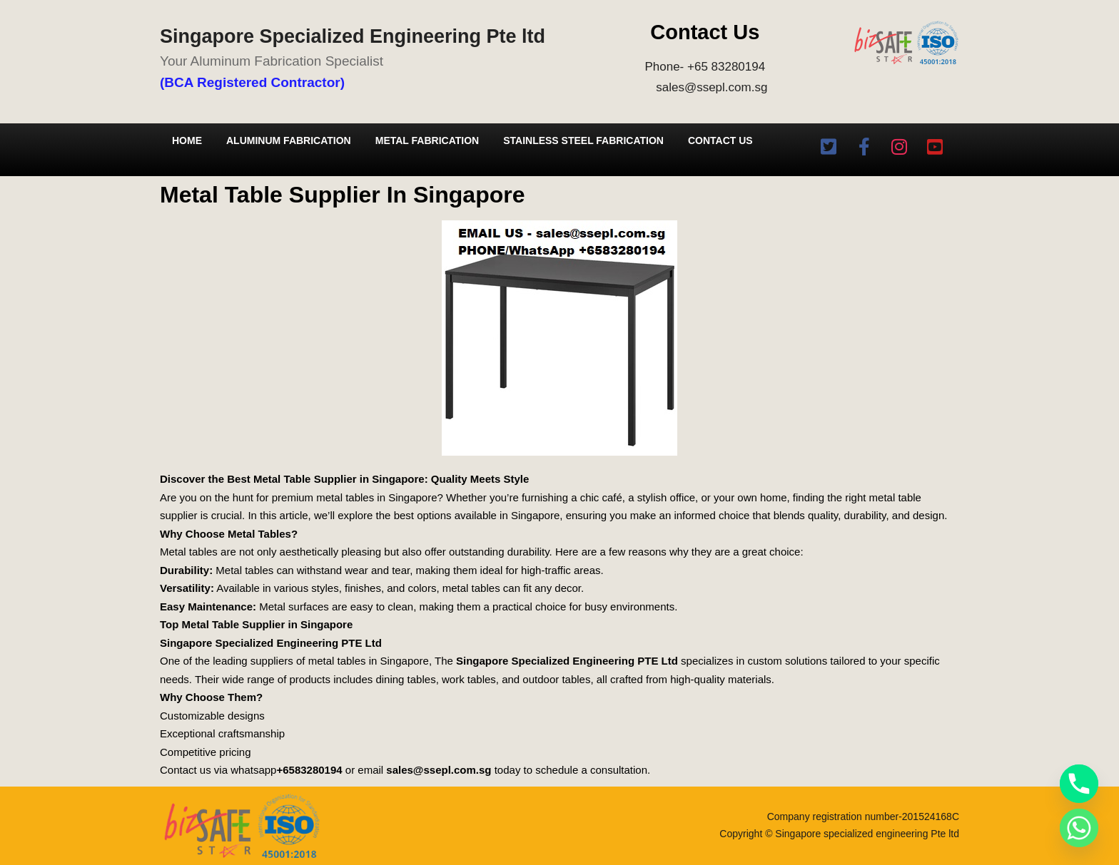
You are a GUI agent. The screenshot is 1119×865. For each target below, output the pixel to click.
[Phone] (1079, 783)
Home (187, 140)
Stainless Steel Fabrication (583, 140)
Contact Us (720, 140)
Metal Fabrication (427, 140)
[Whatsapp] (1079, 828)
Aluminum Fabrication (288, 140)
